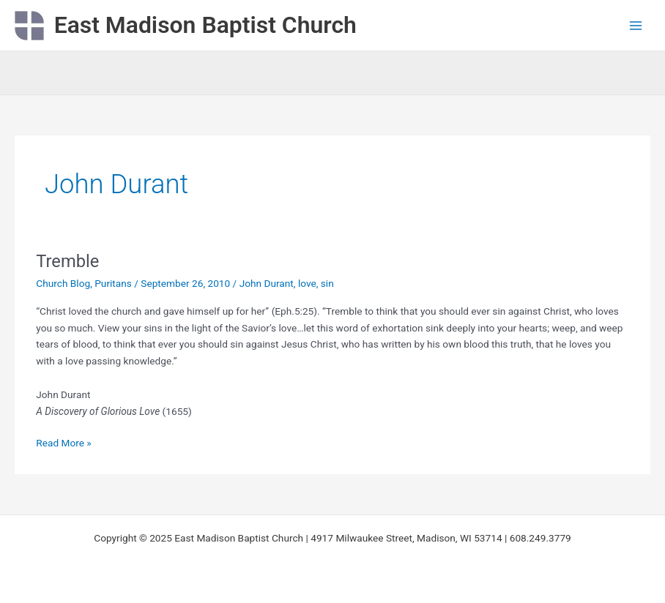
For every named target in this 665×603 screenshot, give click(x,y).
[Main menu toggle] (636, 25)
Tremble (67, 261)
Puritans (113, 283)
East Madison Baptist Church (205, 25)
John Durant (266, 283)
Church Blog (63, 283)
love (307, 283)
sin (327, 283)
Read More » (64, 442)
